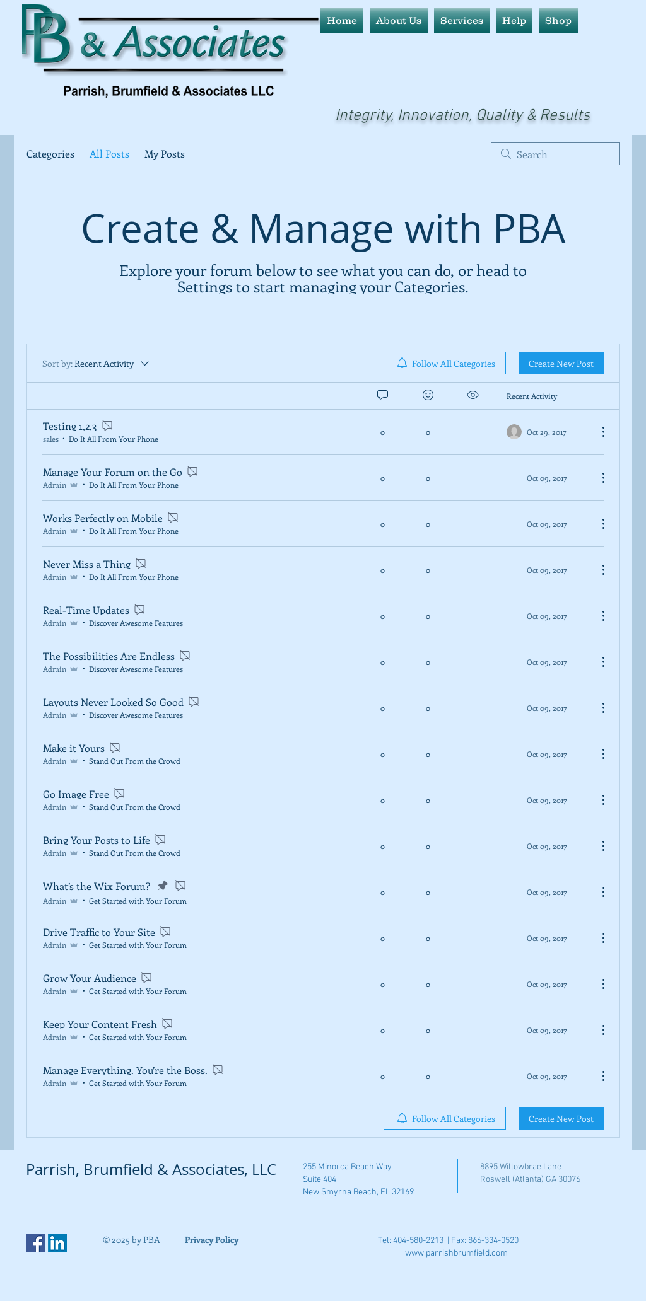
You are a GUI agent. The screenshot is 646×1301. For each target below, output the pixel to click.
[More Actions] (596, 431)
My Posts (164, 153)
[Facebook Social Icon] (35, 1243)
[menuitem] (445, 363)
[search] (555, 153)
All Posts (109, 153)
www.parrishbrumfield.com (456, 1253)
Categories (50, 153)
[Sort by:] (96, 363)
